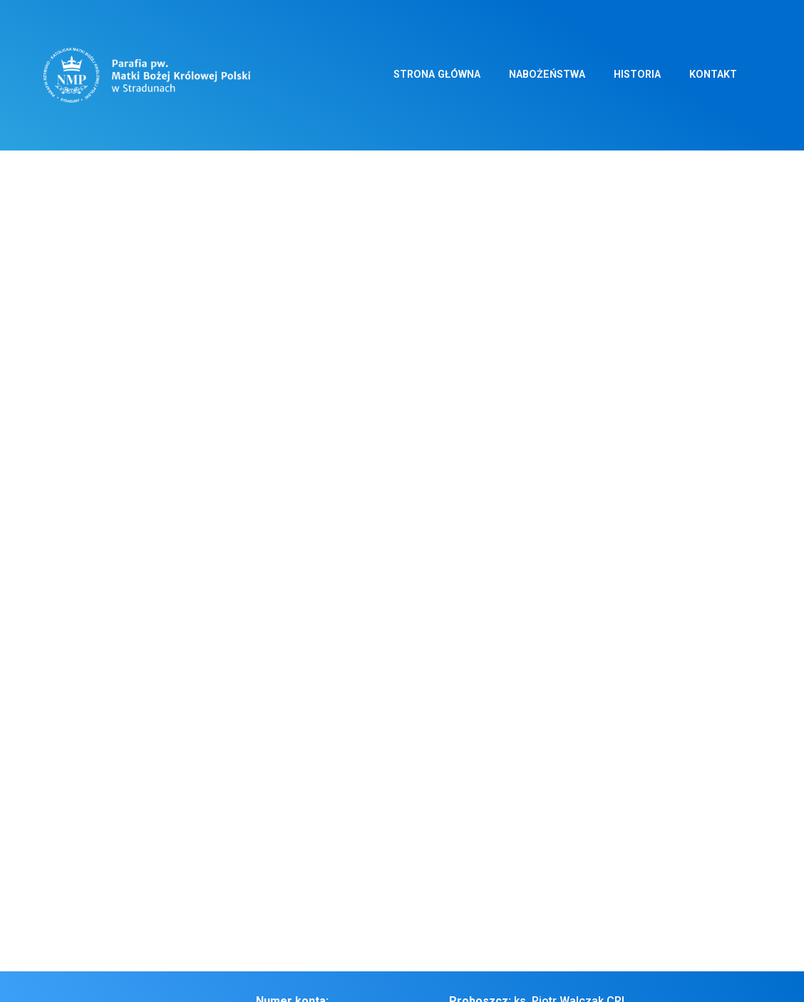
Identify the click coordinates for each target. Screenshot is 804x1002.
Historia (637, 74)
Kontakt (713, 74)
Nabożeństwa (547, 74)
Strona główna (436, 74)
